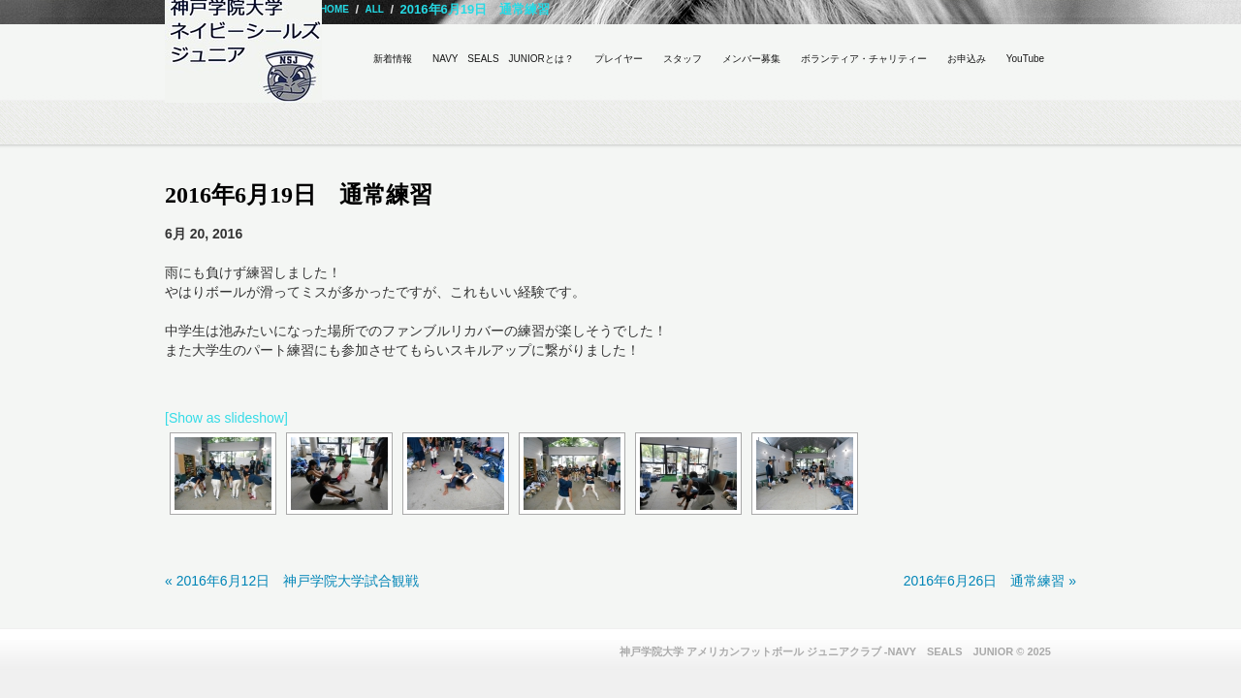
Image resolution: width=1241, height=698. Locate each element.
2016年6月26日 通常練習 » (990, 580)
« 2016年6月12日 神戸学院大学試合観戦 (292, 580)
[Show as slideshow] (226, 418)
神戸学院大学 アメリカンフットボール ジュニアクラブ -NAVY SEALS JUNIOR (817, 651)
